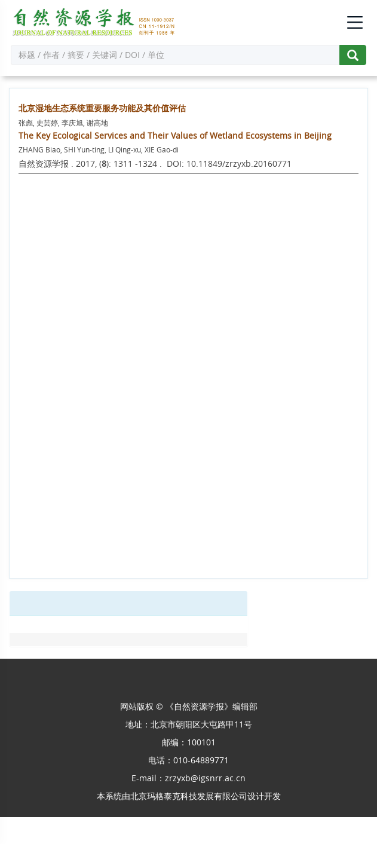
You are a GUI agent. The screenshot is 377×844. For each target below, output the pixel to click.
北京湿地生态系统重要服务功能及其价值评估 (102, 108)
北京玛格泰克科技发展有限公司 (188, 796)
